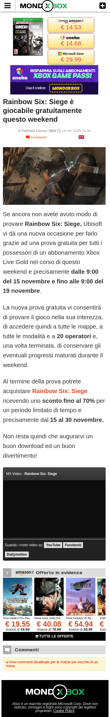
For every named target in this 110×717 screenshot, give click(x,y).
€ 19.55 (17, 624)
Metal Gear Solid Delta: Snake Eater (57, 618)
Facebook (73, 545)
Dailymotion (17, 554)
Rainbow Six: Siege (59, 391)
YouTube (53, 545)
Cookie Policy (64, 711)
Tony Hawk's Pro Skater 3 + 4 (21, 618)
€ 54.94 (80, 624)
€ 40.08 (49, 624)
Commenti (36, 137)
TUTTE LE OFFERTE (54, 636)
